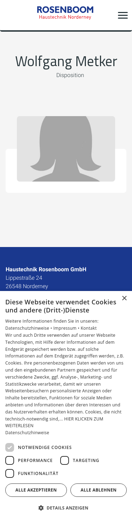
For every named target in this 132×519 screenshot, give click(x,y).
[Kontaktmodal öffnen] (10, 15)
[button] (123, 15)
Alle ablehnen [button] (99, 490)
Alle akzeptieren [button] (36, 490)
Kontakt (89, 328)
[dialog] (66, 405)
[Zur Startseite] (66, 15)
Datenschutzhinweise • (29, 328)
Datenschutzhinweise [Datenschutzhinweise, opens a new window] (27, 433)
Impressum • (67, 328)
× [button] (124, 298)
